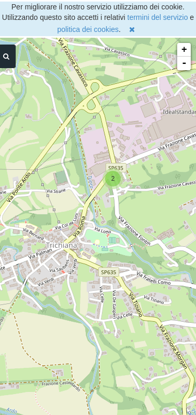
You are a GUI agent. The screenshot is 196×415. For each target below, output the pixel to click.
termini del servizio (158, 17)
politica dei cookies (88, 29)
